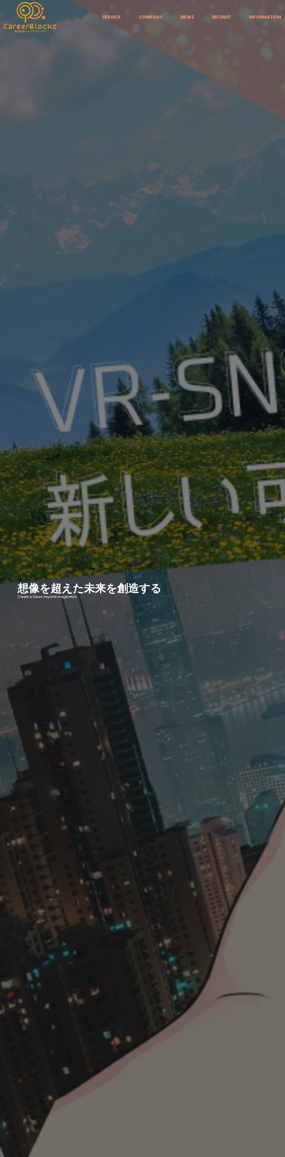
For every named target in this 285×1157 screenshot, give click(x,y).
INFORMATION (265, 17)
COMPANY (151, 17)
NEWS (187, 17)
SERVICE (111, 17)
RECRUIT (221, 17)
